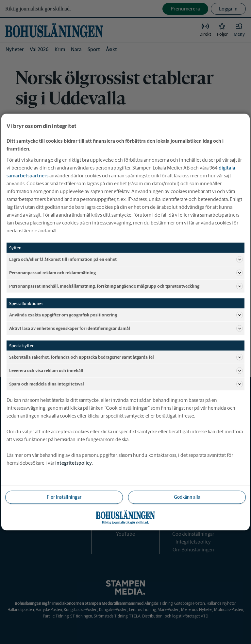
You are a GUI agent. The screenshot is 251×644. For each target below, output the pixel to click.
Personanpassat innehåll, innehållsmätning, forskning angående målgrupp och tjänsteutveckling (126, 286)
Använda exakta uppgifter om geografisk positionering (126, 315)
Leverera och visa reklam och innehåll (126, 370)
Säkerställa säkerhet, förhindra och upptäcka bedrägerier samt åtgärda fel (126, 357)
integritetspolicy (73, 463)
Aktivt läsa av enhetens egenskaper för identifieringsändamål (126, 328)
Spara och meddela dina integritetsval (126, 384)
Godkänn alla (187, 497)
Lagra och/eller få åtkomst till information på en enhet (126, 259)
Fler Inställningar (64, 497)
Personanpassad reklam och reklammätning (126, 273)
